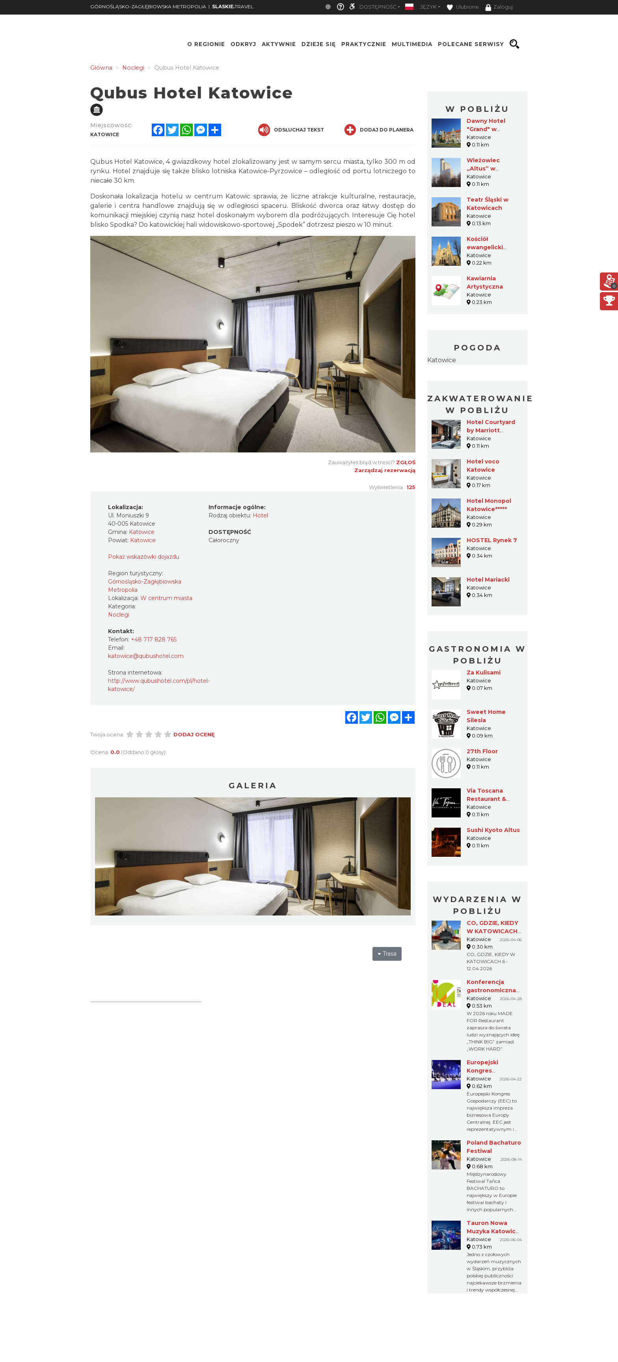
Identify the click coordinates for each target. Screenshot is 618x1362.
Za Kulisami (484, 672)
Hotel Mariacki (488, 579)
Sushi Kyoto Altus (493, 830)
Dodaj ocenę (194, 734)
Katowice (441, 360)
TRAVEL (232, 6)
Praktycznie (363, 44)
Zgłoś (405, 462)
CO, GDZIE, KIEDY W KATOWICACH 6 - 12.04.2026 (492, 931)
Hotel (260, 515)
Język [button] (428, 7)
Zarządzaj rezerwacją (384, 470)
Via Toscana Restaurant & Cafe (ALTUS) (487, 799)
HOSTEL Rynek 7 (492, 540)
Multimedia (412, 44)
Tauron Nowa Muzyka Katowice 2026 (493, 1231)
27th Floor (482, 751)
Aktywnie (279, 44)
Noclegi (118, 614)
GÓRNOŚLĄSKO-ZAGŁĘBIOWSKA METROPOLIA (148, 6)
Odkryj (243, 44)
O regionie (206, 44)
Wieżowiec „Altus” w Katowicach (484, 168)
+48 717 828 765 (154, 639)
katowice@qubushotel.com (146, 656)
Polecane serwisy (471, 44)
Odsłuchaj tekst (291, 130)
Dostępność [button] (377, 7)
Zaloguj (499, 7)
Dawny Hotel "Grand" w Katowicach (486, 129)
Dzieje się (319, 44)
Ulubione (463, 7)
